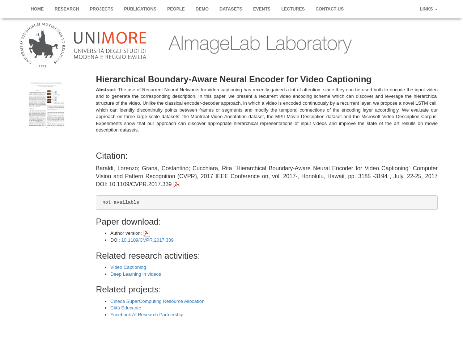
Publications (140, 9)
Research (67, 9)
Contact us (329, 9)
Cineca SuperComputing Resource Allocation (157, 301)
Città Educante (125, 307)
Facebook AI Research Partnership (146, 314)
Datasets (231, 9)
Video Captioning (128, 267)
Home (37, 9)
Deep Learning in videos (135, 274)
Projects (101, 9)
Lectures (293, 9)
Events (262, 9)
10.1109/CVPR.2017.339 (147, 240)
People (176, 9)
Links (429, 9)
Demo (202, 9)
